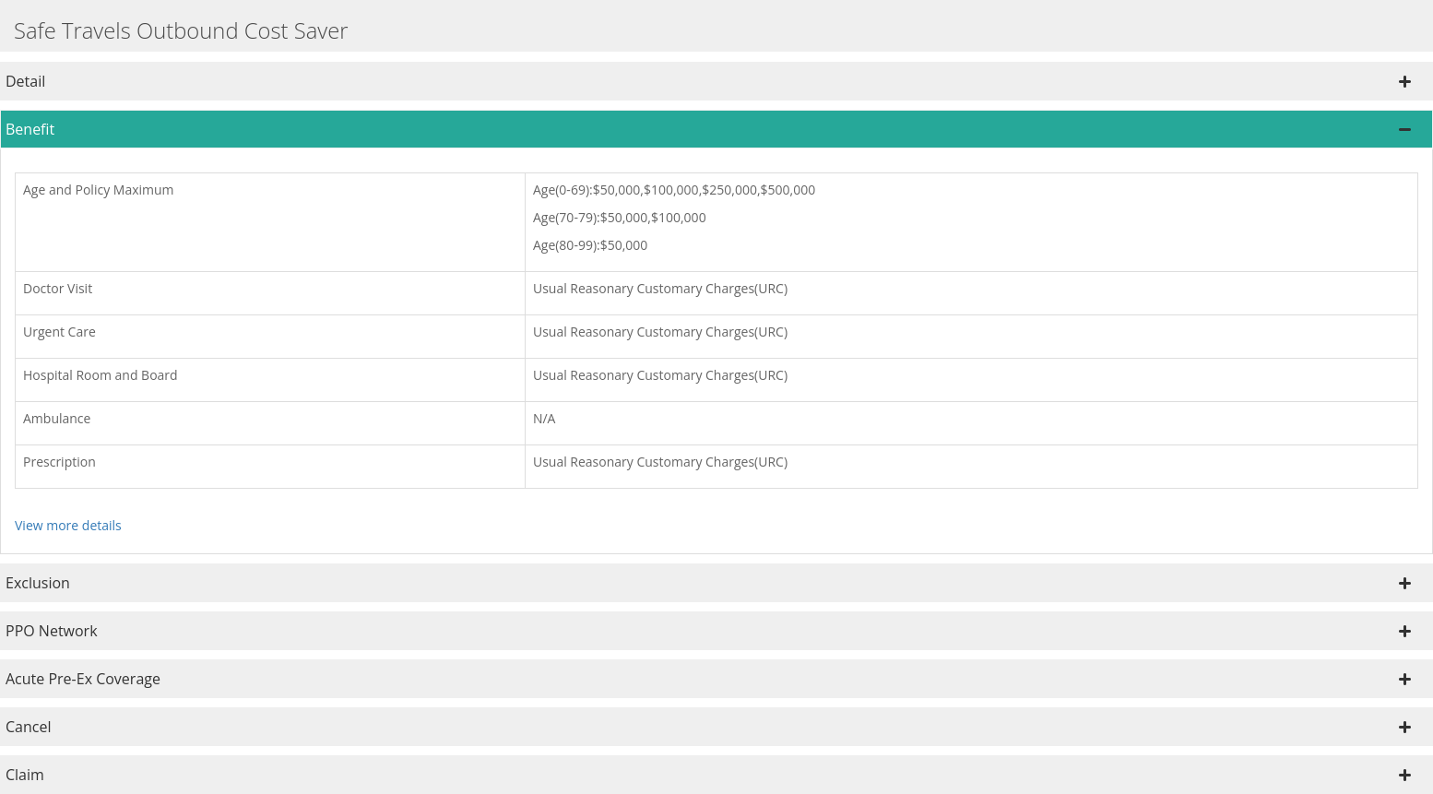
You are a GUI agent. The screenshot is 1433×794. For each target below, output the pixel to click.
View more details (68, 525)
